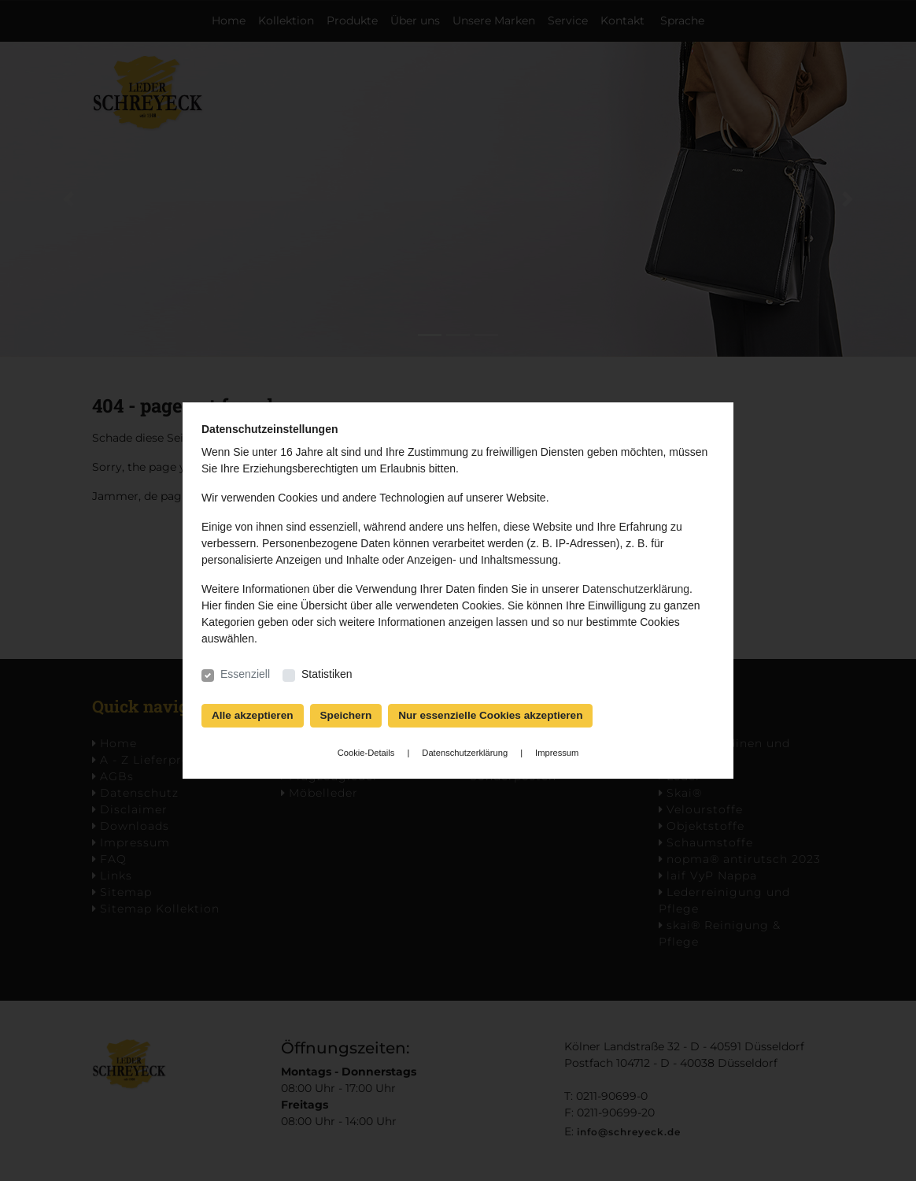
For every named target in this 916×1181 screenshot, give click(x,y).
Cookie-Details (366, 752)
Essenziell (245, 674)
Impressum (556, 752)
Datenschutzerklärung (635, 589)
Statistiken (327, 674)
